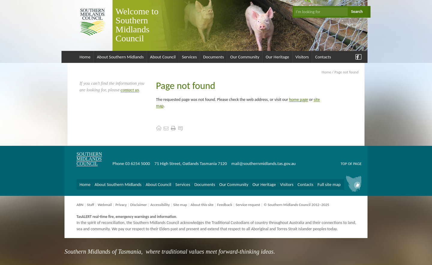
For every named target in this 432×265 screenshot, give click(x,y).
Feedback (224, 204)
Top (343, 163)
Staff (90, 204)
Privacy (121, 204)
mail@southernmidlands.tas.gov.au (263, 163)
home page (298, 99)
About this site (201, 204)
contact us (130, 89)
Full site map (328, 184)
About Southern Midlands (120, 57)
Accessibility (160, 204)
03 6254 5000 (137, 163)
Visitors (302, 57)
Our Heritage (277, 57)
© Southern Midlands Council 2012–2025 (296, 204)
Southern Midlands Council (89, 159)
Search (357, 11)
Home (85, 57)
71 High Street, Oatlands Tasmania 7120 (190, 163)
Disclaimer (138, 204)
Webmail (105, 204)
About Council (163, 57)
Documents (213, 57)
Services (189, 57)
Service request (248, 204)
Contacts (323, 57)
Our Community (244, 57)
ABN (79, 204)
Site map (180, 204)
